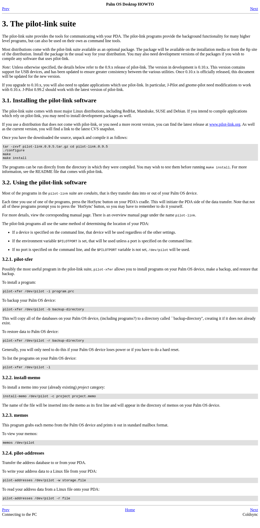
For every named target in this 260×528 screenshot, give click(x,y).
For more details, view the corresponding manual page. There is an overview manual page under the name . (99, 218)
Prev (5, 9)
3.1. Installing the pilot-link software (49, 100)
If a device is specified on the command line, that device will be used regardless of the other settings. (94, 235)
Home (130, 519)
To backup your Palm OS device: (29, 304)
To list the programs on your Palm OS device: (39, 363)
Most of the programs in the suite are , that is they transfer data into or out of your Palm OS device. (100, 196)
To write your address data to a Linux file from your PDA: (49, 479)
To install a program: (19, 285)
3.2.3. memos (15, 422)
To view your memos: (20, 440)
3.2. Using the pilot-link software (44, 185)
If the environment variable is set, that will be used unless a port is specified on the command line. (102, 244)
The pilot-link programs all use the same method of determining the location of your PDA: (75, 227)
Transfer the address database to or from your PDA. (44, 470)
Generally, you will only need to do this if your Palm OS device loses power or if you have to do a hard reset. (91, 355)
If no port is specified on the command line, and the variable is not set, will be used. (101, 252)
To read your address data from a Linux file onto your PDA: (51, 497)
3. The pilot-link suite (39, 23)
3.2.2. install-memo (21, 383)
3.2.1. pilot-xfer (17, 262)
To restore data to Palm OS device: (30, 336)
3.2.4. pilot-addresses (23, 460)
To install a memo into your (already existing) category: (53, 393)
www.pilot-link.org (224, 124)
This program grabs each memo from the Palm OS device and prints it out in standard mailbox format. (85, 432)
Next (254, 9)
